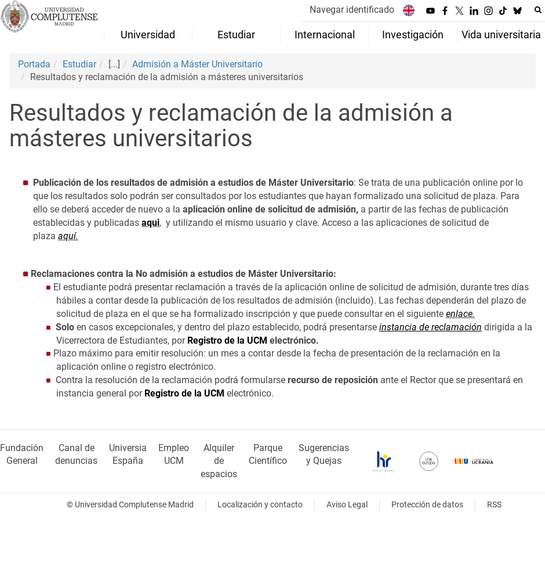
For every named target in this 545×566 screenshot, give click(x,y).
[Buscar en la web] (538, 10)
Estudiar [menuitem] (236, 35)
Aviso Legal (347, 505)
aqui (150, 222)
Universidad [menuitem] (148, 35)
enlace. (460, 313)
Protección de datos (427, 505)
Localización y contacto (260, 505)
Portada (34, 64)
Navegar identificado (352, 9)
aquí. (68, 235)
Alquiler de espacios (219, 461)
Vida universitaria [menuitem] (501, 35)
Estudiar (79, 64)
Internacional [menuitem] (325, 35)
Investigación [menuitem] (413, 35)
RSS (494, 505)
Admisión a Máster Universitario (197, 64)
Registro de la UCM (227, 340)
